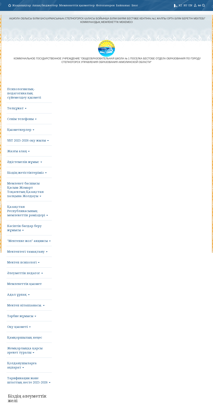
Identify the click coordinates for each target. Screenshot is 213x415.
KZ (180, 5)
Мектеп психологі (23, 262)
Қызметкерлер (20, 129)
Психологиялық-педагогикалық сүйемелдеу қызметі (24, 93)
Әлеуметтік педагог (25, 273)
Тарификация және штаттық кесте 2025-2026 (29, 380)
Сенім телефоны (22, 119)
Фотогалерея (105, 5)
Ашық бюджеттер (45, 5)
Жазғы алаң (18, 151)
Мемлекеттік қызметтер (77, 5)
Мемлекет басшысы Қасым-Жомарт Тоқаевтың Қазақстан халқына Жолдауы (25, 189)
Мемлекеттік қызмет (24, 284)
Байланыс (123, 5)
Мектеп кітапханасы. (26, 305)
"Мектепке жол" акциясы (29, 241)
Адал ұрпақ (18, 294)
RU (185, 5)
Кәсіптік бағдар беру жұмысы (24, 228)
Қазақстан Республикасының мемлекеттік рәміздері (27, 210)
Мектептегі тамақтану (27, 251)
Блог (135, 5)
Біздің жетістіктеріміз (27, 172)
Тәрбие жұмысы (21, 316)
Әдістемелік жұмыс (24, 162)
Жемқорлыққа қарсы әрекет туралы (25, 350)
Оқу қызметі (19, 326)
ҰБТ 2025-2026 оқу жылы (28, 140)
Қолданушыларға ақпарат (22, 365)
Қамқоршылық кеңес (24, 337)
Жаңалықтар (21, 5)
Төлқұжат (17, 108)
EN (190, 5)
